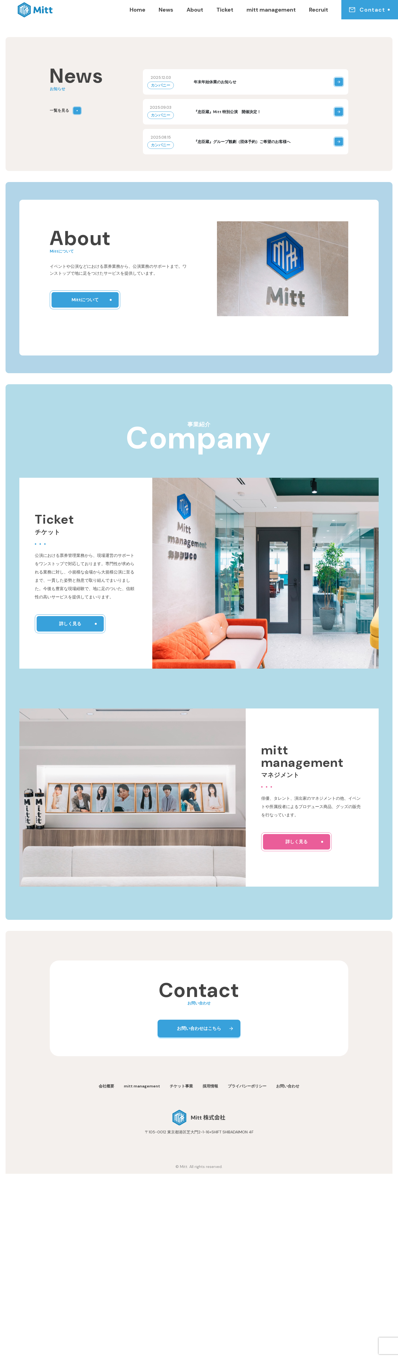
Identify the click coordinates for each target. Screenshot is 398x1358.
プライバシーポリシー (247, 1270)
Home (137, 9)
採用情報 (210, 1270)
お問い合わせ (287, 1270)
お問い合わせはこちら (199, 1213)
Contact (367, 9)
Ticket (224, 9)
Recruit (318, 9)
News (166, 9)
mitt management (271, 9)
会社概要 (106, 1270)
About (195, 9)
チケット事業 (181, 1270)
